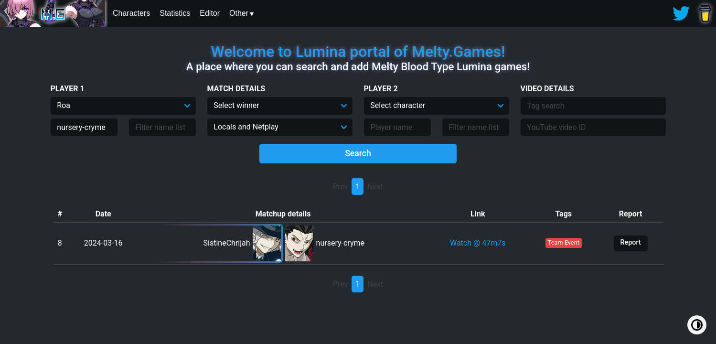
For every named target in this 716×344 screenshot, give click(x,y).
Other (238, 13)
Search (358, 153)
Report (630, 242)
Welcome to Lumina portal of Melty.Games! (358, 52)
